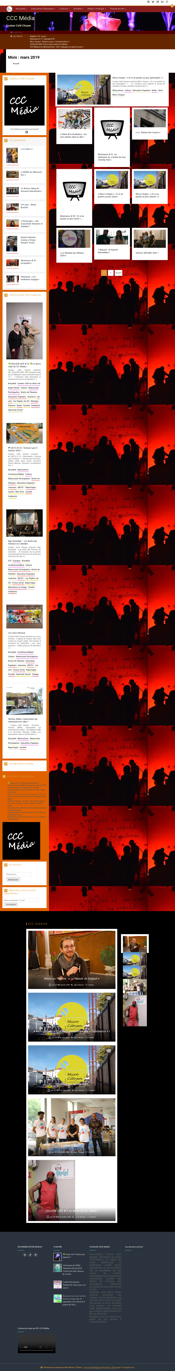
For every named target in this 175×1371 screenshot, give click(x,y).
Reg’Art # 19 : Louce (38, 36)
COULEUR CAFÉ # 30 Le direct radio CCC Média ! (49, 44)
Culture (63, 8)
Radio (19, 405)
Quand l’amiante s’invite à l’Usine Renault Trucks (28, 240)
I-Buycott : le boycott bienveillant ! (108, 251)
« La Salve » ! (27, 149)
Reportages (31, 487)
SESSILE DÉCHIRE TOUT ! (147, 253)
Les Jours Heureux (16, 633)
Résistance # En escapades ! (28, 261)
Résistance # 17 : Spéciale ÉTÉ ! (42, 39)
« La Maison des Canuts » (148, 132)
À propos (17, 560)
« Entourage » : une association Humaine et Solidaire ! (32, 224)
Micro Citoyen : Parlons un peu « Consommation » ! (50, 42)
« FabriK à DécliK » (72, 1146)
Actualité (20, 8)
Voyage (35, 674)
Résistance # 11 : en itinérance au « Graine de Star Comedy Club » (112, 157)
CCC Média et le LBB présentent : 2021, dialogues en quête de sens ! (56, 47)
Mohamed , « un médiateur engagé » (30, 278)
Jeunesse (31, 396)
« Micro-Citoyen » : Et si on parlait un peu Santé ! (110, 195)
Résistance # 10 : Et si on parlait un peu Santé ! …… (72, 217)
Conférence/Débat (16, 474)
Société (78, 8)
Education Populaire (42, 8)
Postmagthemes (127, 1367)
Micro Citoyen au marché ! (72, 1084)
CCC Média (20, 18)
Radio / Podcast (96, 8)
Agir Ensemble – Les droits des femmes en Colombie (22, 542)
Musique (34, 401)
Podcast (12, 405)
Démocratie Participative (19, 478)
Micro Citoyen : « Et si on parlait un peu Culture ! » (147, 195)
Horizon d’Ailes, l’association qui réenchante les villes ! (22, 720)
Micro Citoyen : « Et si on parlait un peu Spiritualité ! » (137, 77)
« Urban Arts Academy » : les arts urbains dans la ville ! (73, 135)
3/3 (10, 560)
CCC (56, 985)
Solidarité (35, 405)
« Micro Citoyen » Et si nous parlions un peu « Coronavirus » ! (72, 1031)
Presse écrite (117, 8)
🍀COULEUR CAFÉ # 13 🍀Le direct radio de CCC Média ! (24, 365)
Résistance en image (17, 587)
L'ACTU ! (21, 487)
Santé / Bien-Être (16, 492)
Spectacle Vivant (15, 410)
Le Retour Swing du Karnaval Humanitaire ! (31, 189)
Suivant (118, 273)
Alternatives (23, 469)
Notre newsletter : (11, 900)
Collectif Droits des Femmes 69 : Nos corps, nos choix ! (74, 1285)
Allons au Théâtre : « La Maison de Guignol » (71, 978)
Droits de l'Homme (29, 392)
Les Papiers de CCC (21, 401)
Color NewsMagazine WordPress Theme (100, 1367)
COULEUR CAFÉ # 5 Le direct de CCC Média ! (71, 1211)
